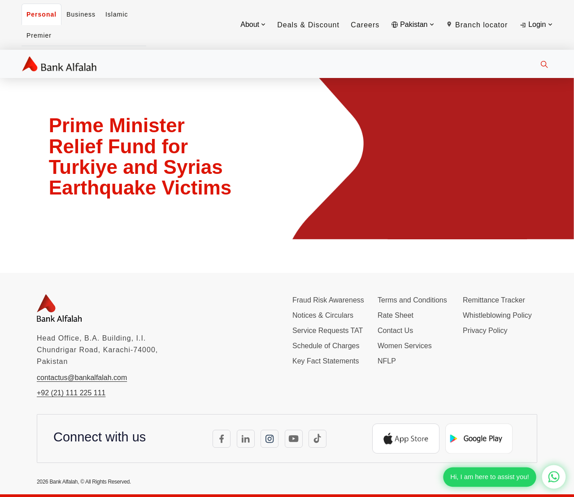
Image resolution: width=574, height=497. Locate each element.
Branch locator (477, 25)
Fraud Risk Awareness (328, 300)
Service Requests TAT (327, 330)
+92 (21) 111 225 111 (71, 393)
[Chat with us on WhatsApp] (553, 476)
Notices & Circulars (322, 315)
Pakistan (412, 24)
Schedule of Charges (325, 346)
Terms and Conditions (412, 300)
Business (81, 14)
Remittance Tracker (494, 300)
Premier (39, 35)
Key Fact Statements (325, 361)
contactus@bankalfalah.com (82, 377)
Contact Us (395, 330)
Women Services (405, 346)
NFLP (387, 361)
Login (535, 25)
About (252, 24)
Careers (365, 25)
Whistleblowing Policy (497, 315)
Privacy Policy (485, 330)
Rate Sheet (395, 315)
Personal (41, 14)
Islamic (116, 14)
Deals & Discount (308, 25)
